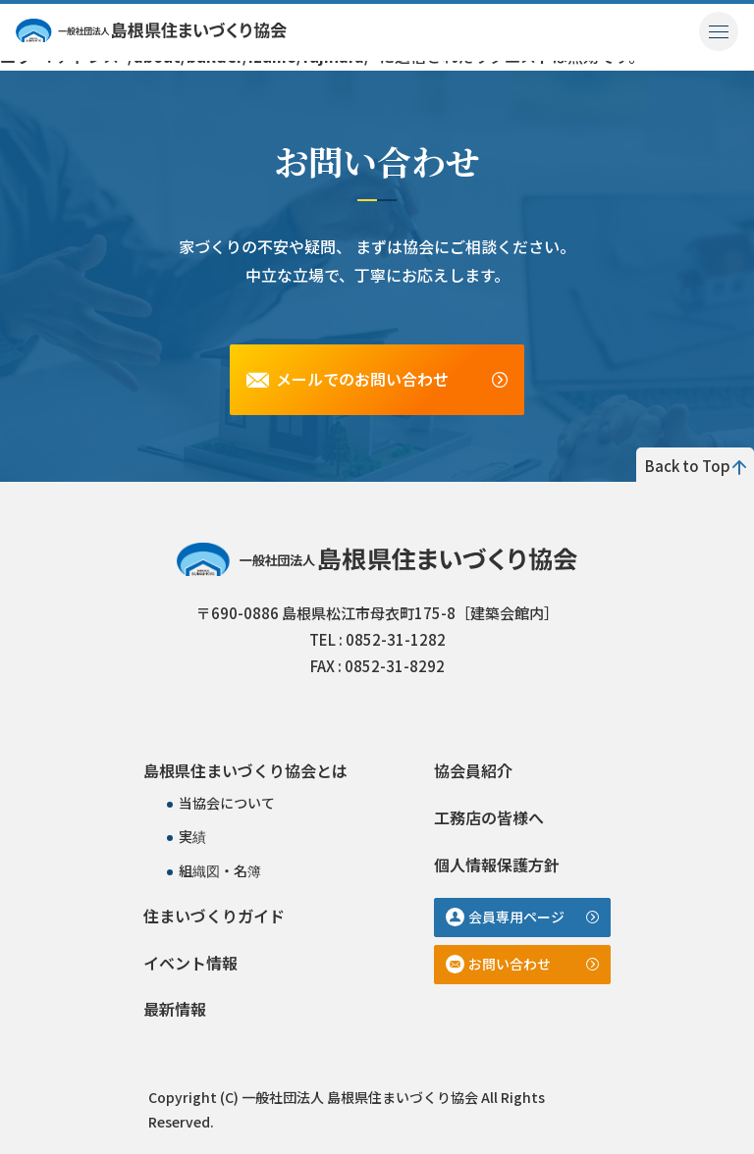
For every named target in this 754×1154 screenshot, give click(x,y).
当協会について (227, 803)
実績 (192, 836)
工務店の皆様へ (489, 817)
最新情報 (174, 1009)
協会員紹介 (473, 770)
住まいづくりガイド (214, 915)
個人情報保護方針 (497, 864)
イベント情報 (190, 962)
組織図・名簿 (220, 870)
